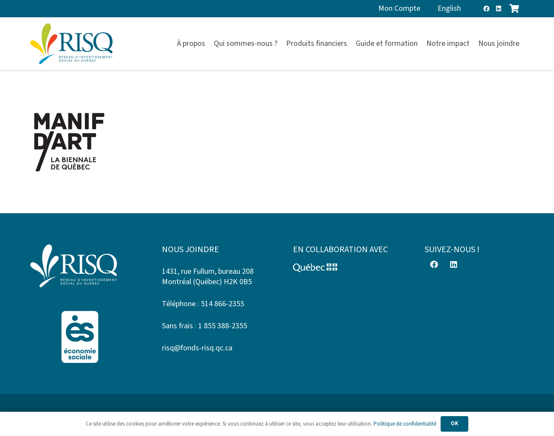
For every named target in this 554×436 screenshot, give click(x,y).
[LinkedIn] (499, 9)
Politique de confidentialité (405, 424)
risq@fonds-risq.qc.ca (197, 348)
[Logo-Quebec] (343, 267)
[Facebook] (486, 9)
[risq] (71, 43)
